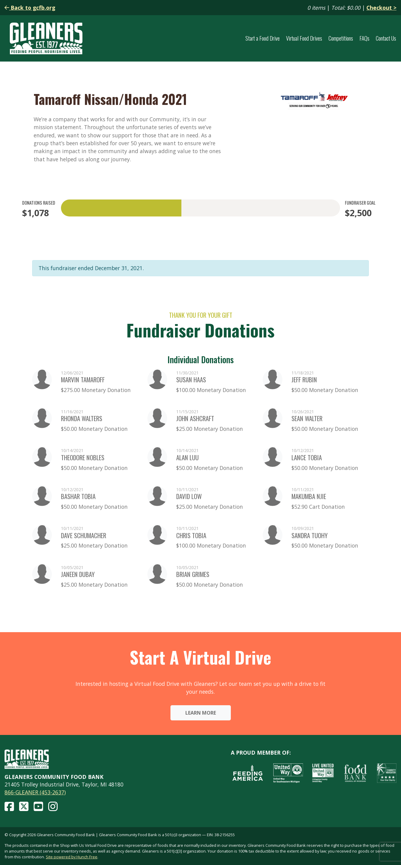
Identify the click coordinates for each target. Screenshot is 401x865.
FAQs (364, 38)
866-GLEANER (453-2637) (35, 792)
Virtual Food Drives (304, 38)
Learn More (200, 712)
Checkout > (381, 7)
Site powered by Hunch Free (71, 857)
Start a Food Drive (262, 38)
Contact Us (386, 38)
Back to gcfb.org (30, 7)
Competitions (341, 38)
